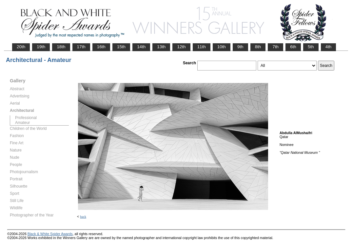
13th (161, 46)
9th (240, 46)
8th (258, 46)
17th (81, 46)
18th (61, 46)
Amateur (22, 122)
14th (141, 46)
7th (275, 46)
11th (201, 46)
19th (41, 46)
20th (21, 46)
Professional (26, 117)
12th (181, 46)
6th (293, 46)
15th (121, 46)
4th (328, 46)
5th (311, 46)
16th (101, 46)
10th (221, 46)
